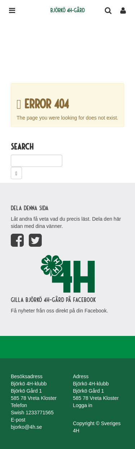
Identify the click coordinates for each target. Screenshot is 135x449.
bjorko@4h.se (26, 427)
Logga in (83, 405)
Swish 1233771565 (32, 412)
